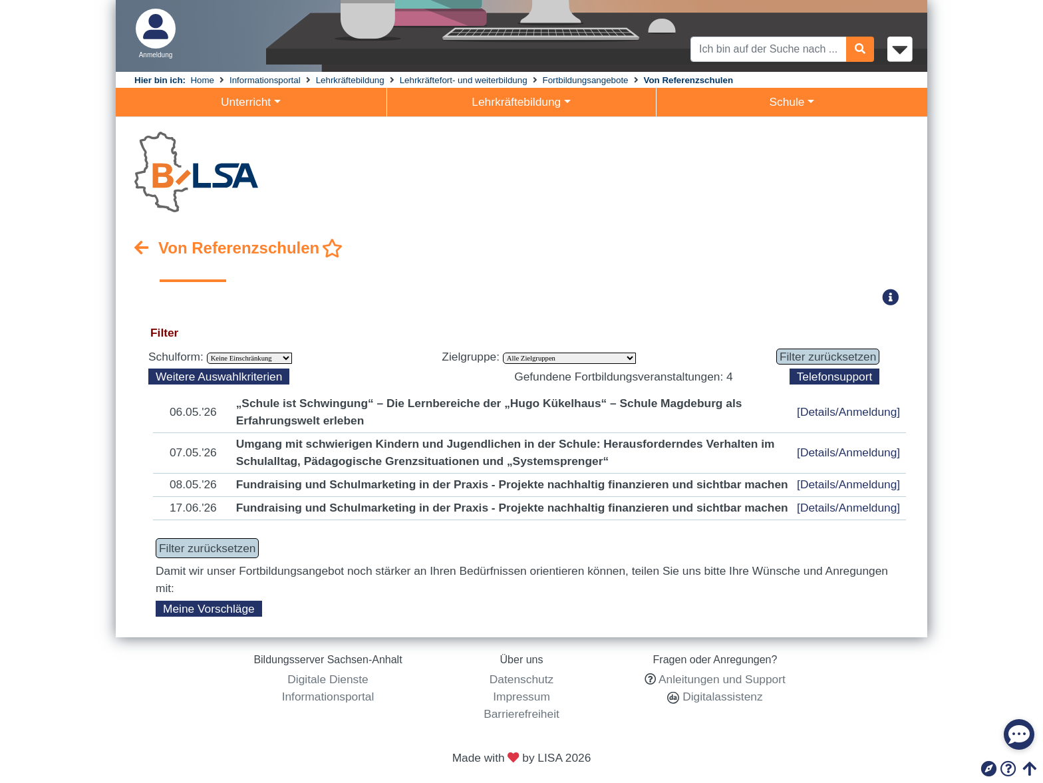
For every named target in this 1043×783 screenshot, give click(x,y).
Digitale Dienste (327, 679)
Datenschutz (521, 679)
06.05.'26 (193, 411)
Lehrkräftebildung (350, 80)
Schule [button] (786, 101)
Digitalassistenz (720, 696)
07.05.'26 (193, 452)
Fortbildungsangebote (586, 80)
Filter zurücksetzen (828, 356)
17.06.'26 (193, 507)
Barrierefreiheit (521, 713)
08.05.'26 (193, 484)
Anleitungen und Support (722, 679)
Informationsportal (265, 80)
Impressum (521, 696)
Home (202, 80)
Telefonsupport (835, 376)
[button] (894, 297)
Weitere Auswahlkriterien (219, 376)
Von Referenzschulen (689, 80)
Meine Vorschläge (209, 608)
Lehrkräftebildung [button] (516, 101)
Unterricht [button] (246, 101)
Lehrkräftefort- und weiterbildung (463, 80)
